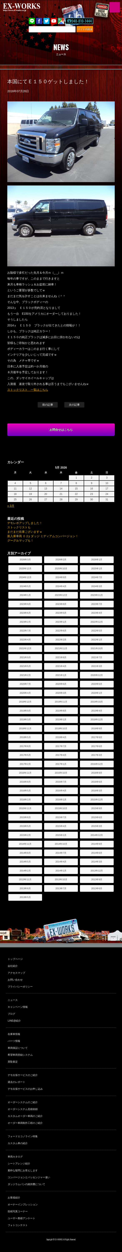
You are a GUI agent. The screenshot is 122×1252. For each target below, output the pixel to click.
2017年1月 (60, 764)
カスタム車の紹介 (18, 1143)
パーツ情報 (14, 1041)
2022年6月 (60, 630)
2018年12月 (97, 719)
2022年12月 (97, 622)
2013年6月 (96, 888)
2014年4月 (60, 861)
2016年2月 (25, 799)
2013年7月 (60, 888)
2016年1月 (60, 799)
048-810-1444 (81, 21)
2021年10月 (97, 648)
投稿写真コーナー (18, 1211)
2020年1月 (96, 693)
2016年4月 (60, 790)
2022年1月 (96, 639)
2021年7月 (96, 657)
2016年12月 (97, 764)
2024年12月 (25, 577)
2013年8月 (25, 888)
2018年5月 (25, 737)
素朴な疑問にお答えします (23, 1170)
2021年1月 (60, 675)
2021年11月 (61, 648)
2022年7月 (25, 630)
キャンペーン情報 (18, 1006)
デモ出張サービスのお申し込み (25, 1088)
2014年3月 (96, 861)
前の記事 (47, 404)
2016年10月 (61, 773)
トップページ (15, 959)
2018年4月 (60, 737)
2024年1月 (25, 595)
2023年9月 (25, 604)
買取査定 (13, 1061)
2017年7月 (60, 746)
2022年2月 (60, 639)
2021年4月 (60, 666)
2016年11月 (25, 773)
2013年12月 (97, 870)
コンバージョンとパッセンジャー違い (29, 1177)
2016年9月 (96, 773)
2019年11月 (61, 701)
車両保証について (18, 1047)
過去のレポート (16, 1082)
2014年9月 (96, 844)
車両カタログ (15, 1156)
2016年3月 (96, 790)
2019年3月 (25, 719)
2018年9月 (96, 728)
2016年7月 (60, 782)
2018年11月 (25, 728)
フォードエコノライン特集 (23, 1136)
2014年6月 (96, 853)
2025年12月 (25, 568)
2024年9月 (60, 577)
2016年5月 (25, 790)
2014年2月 (25, 870)
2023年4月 (96, 613)
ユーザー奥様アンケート (21, 1218)
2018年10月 (61, 728)
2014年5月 (25, 861)
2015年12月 (97, 799)
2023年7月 (96, 604)
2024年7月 (96, 577)
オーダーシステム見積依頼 (23, 1109)
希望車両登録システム (20, 1054)
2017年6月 (96, 746)
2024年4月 (60, 586)
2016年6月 (96, 782)
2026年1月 (96, 559)
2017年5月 (25, 755)
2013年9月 (96, 879)
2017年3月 (96, 755)
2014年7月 (60, 853)
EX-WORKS (28, 7)
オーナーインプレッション (23, 1204)
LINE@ (32, 21)
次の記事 (74, 404)
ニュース (13, 1000)
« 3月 (10, 505)
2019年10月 (97, 701)
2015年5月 (25, 826)
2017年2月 (25, 764)
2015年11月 (25, 808)
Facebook (39, 21)
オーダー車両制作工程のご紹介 (25, 1123)
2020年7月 (25, 684)
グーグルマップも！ (20, 540)
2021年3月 (96, 666)
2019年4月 (96, 710)
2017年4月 (60, 755)
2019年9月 (25, 710)
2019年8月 (60, 710)
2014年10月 (61, 844)
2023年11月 (97, 595)
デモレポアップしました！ (24, 523)
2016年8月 (25, 782)
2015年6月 (96, 817)
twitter (46, 21)
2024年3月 (96, 586)
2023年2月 (25, 622)
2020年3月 (60, 693)
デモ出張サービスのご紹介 (23, 1075)
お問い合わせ (15, 979)
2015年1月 (60, 835)
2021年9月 (25, 657)
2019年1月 (60, 719)
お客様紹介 (14, 1197)
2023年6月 (25, 613)
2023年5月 (60, 613)
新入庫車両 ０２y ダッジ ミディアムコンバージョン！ (42, 536)
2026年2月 (60, 559)
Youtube (54, 21)
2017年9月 (96, 737)
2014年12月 (97, 835)
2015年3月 (96, 826)
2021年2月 (25, 675)
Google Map (61, 21)
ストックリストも (19, 527)
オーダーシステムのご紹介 (23, 1102)
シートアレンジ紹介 (19, 1163)
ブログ (11, 1013)
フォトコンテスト (18, 1225)
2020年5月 (96, 684)
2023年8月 (60, 604)
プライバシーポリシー (20, 986)
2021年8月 (60, 657)
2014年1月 (60, 870)
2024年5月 (25, 586)
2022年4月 (25, 639)
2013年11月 (25, 879)
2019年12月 (25, 701)
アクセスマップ (16, 972)
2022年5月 (96, 630)
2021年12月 (25, 648)
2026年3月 (25, 559)
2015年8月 (25, 817)
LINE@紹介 (14, 1020)
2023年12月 (61, 595)
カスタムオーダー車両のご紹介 (25, 1116)
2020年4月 (25, 693)
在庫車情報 (14, 1034)
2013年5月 (25, 897)
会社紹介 (13, 966)
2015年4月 (60, 826)
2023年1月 (60, 622)
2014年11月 (25, 844)
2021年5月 (25, 666)
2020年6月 (60, 684)
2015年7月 (60, 817)
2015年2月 (25, 835)
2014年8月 (25, 853)
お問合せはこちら (61, 429)
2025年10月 (61, 568)
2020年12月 (97, 675)
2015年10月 (61, 808)
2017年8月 (25, 746)
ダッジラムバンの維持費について (26, 1184)
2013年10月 (61, 879)
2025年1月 (96, 568)
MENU (115, 7)
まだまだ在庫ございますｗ (24, 531)
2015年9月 (96, 808)
